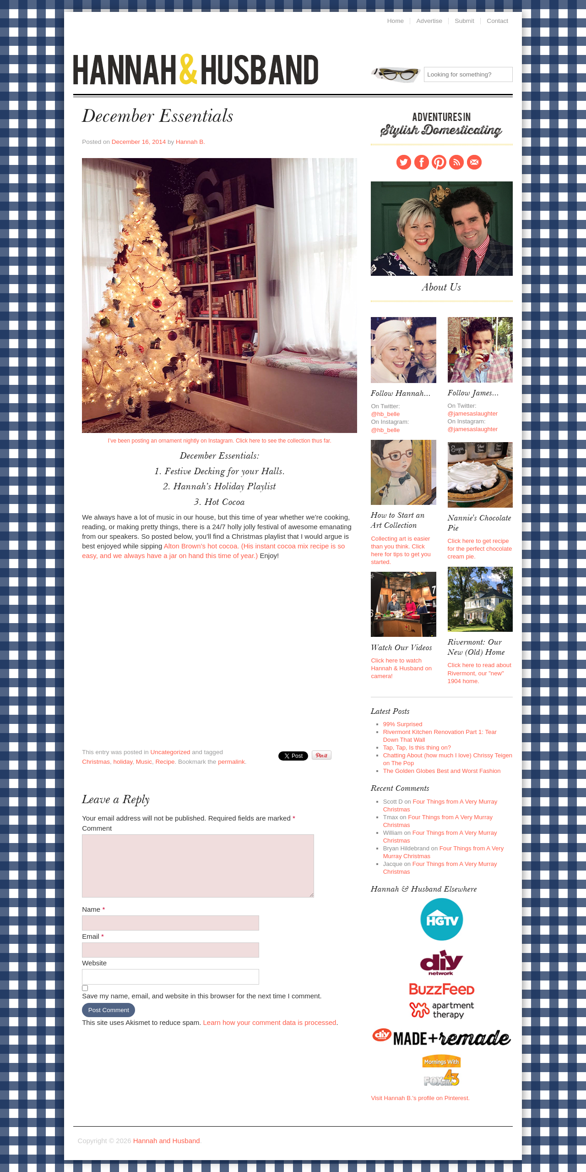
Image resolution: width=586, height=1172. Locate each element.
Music (144, 761)
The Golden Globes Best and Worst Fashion (442, 770)
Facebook (421, 162)
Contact (474, 162)
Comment (97, 828)
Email (93, 936)
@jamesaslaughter (473, 413)
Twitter (403, 162)
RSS (456, 162)
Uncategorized (170, 752)
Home (395, 21)
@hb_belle (385, 414)
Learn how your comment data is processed (269, 1022)
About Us (441, 288)
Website (94, 963)
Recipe (165, 761)
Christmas (96, 761)
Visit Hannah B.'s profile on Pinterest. (420, 1098)
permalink (231, 761)
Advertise (429, 21)
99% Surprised (403, 724)
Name (93, 909)
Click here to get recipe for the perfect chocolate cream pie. (480, 548)
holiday (122, 761)
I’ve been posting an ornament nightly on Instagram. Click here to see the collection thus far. (219, 441)
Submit (464, 21)
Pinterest (439, 162)
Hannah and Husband (196, 69)
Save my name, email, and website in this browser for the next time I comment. (202, 996)
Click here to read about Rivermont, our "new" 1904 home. (479, 673)
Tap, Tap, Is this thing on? (417, 747)
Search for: (395, 75)
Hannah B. (190, 141)
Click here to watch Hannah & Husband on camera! (401, 668)
